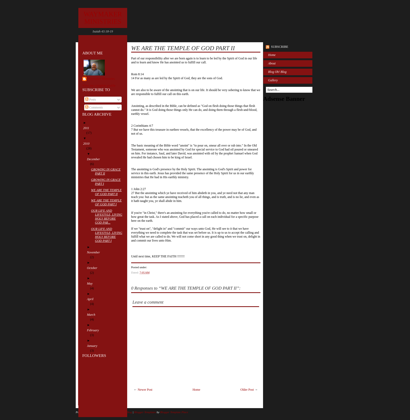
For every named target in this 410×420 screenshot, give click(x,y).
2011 (87, 128)
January (93, 346)
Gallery (273, 80)
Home (196, 389)
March (92, 315)
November (95, 252)
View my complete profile (99, 85)
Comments (94, 107)
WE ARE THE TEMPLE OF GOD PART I (108, 202)
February (94, 330)
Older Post (247, 389)
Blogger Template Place (174, 412)
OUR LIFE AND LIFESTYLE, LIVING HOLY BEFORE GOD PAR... (108, 216)
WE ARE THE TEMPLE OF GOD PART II (108, 192)
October (93, 268)
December (95, 159)
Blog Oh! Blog (277, 72)
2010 (87, 143)
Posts (90, 99)
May (91, 283)
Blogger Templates (145, 412)
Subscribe (279, 47)
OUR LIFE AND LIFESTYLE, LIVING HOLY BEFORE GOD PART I (108, 235)
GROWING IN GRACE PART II (107, 171)
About (272, 63)
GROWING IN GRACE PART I (107, 182)
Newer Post (145, 389)
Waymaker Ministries (101, 79)
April (91, 299)
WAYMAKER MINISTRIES (103, 18)
